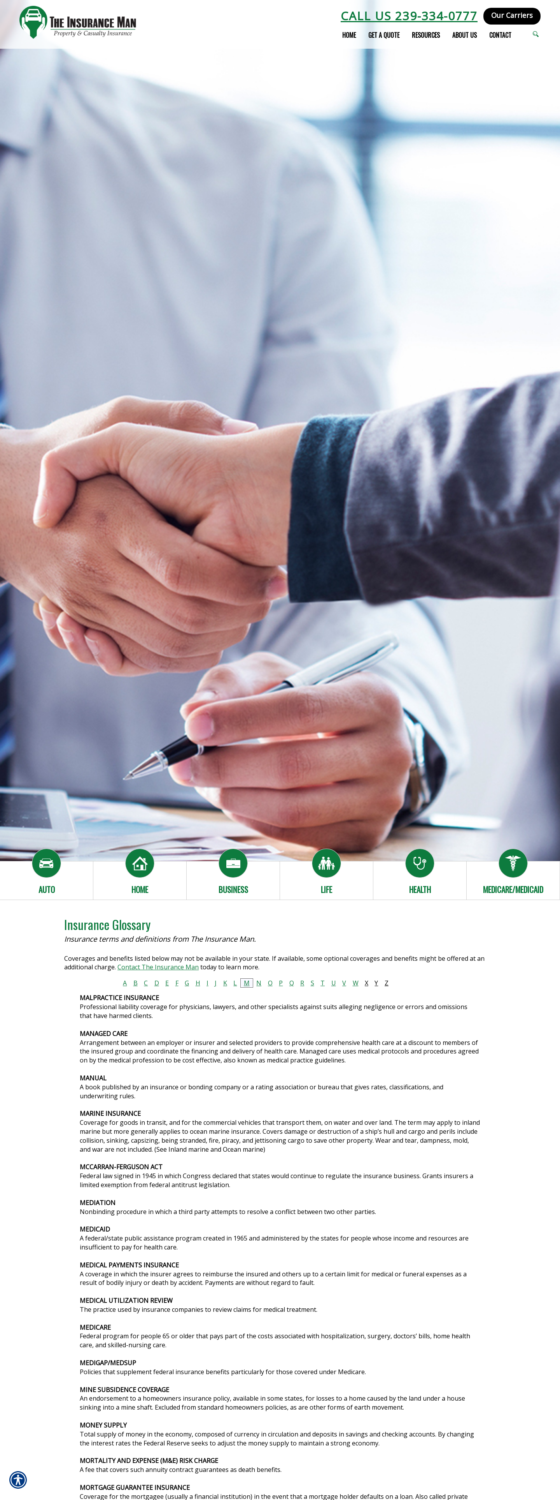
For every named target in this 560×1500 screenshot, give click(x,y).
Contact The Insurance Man (158, 967)
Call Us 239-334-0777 (409, 16)
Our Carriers (512, 15)
